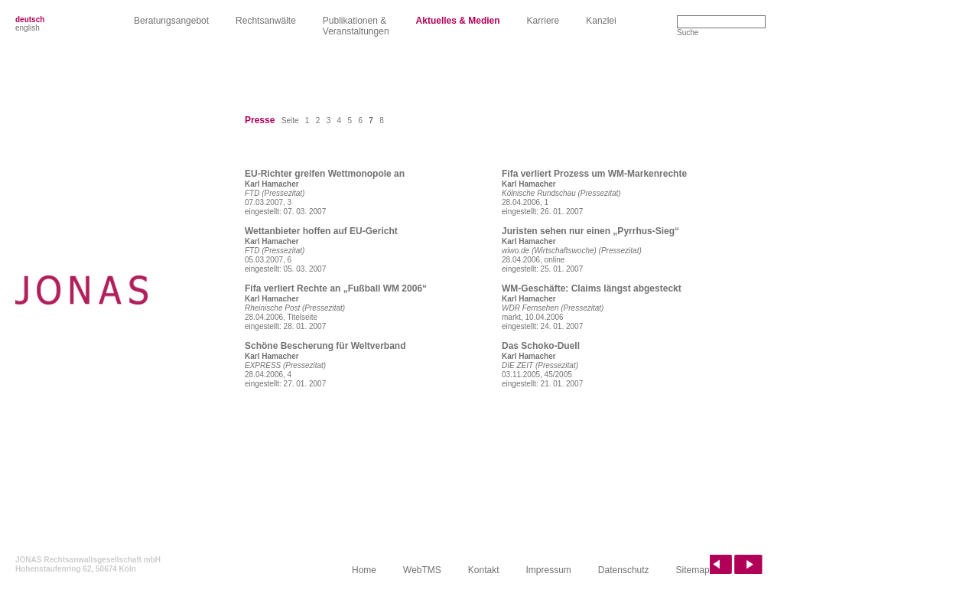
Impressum (548, 570)
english (27, 28)
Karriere (543, 20)
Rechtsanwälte (266, 20)
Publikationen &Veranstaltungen (356, 26)
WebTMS (422, 570)
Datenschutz (623, 570)
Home (364, 570)
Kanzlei (601, 20)
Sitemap (693, 570)
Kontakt (483, 570)
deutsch (29, 19)
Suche (687, 32)
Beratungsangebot (171, 20)
